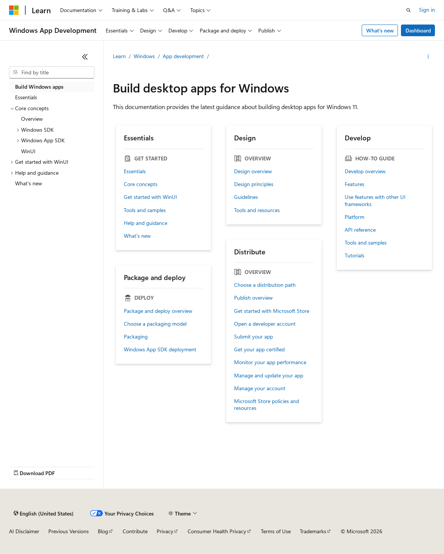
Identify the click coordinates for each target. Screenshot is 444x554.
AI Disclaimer (24, 531)
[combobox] (51, 72)
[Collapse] (85, 56)
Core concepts (140, 184)
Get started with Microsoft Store (271, 311)
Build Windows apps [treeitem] (39, 86)
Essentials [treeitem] (26, 97)
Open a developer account (265, 323)
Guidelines (246, 197)
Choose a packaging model (155, 323)
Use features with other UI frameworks (375, 200)
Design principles (253, 184)
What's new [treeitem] (28, 183)
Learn (119, 56)
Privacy (165, 531)
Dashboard (418, 30)
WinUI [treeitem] (28, 151)
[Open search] (408, 10)
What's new (380, 30)
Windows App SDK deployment (160, 349)
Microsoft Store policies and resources (266, 404)
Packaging (136, 336)
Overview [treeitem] (32, 118)
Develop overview (365, 171)
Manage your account (259, 388)
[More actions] (428, 57)
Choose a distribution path (265, 285)
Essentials (135, 171)
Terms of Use (276, 531)
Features (354, 184)
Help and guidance (145, 223)
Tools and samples (145, 210)
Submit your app (253, 336)
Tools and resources (257, 210)
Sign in (427, 9)
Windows (144, 56)
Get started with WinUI (150, 197)
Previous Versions (68, 531)
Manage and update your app (268, 375)
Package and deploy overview (158, 311)
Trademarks (313, 531)
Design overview (253, 171)
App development (183, 56)
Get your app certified (259, 349)
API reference (360, 229)
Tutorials (354, 255)
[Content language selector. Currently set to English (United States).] (43, 513)
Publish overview (253, 297)
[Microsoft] (14, 10)
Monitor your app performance (270, 362)
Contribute (135, 531)
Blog (103, 531)
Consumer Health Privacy (217, 531)
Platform (354, 217)
